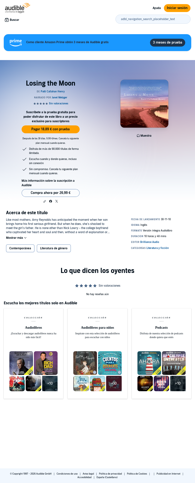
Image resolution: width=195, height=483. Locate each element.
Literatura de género (54, 248)
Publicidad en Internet (169, 473)
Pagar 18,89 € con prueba (50, 129)
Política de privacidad (110, 473)
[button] (44, 201)
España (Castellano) (107, 477)
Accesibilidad (84, 477)
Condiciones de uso (67, 473)
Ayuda (157, 8)
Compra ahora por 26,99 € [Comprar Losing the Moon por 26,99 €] (50, 193)
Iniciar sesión (177, 8)
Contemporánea (20, 248)
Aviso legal (88, 473)
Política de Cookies (137, 473)
